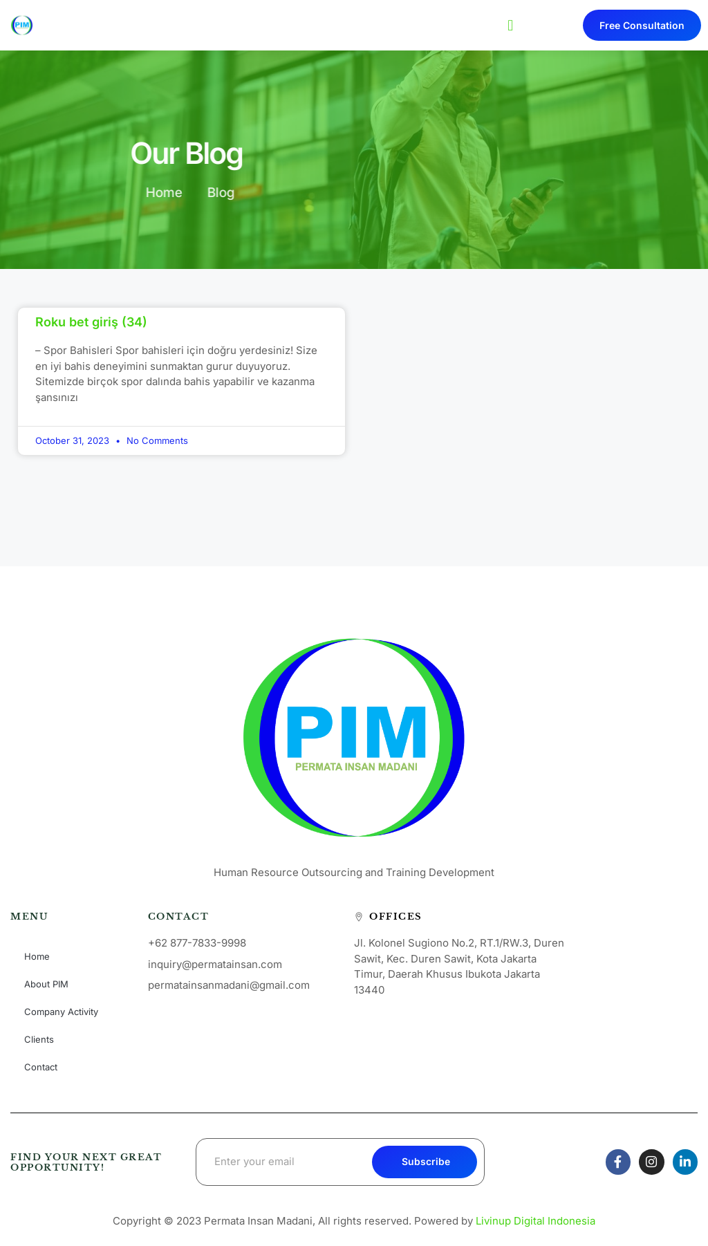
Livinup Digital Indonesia (535, 1220)
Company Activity (61, 1011)
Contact (40, 1066)
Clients (39, 1039)
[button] (510, 25)
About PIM (46, 983)
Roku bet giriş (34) (91, 322)
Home (37, 956)
